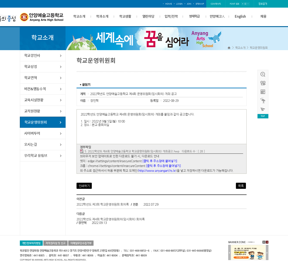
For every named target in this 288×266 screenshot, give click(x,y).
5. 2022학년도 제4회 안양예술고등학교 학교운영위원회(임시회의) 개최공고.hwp (132, 151)
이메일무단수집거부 (80, 243)
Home (229, 47)
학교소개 (79, 17)
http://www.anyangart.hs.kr (157, 170)
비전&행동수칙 (35, 89)
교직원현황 (32, 111)
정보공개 (262, 3)
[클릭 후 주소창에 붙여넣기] (159, 161)
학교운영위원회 (259, 47)
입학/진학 (171, 17)
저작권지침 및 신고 (55, 243)
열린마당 (148, 17)
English (240, 17)
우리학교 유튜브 (36, 155)
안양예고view (263, 91)
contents (216, 4)
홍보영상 (263, 83)
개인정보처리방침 (31, 243)
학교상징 (30, 67)
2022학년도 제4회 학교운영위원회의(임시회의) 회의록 (111, 219)
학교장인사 (32, 55)
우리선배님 (263, 74)
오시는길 (30, 144)
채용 (263, 17)
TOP (263, 116)
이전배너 (229, 252)
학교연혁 (30, 78)
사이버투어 (32, 133)
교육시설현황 (33, 100)
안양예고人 (217, 17)
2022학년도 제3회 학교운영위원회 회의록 (103, 204)
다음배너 (267, 252)
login (179, 4)
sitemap (200, 4)
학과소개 (102, 17)
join (189, 4)
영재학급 (194, 16)
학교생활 (125, 17)
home (168, 4)
